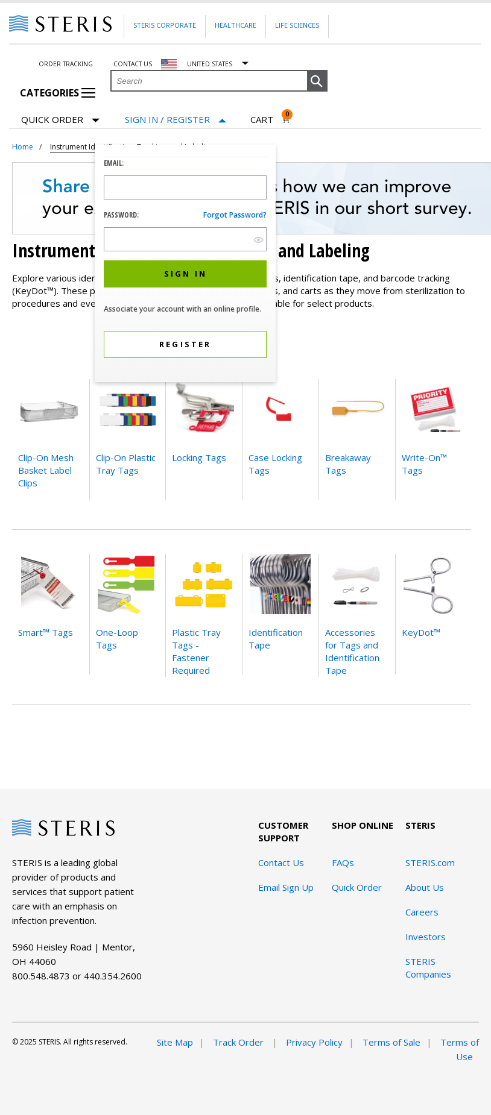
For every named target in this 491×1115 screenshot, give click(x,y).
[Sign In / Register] (175, 119)
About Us (424, 887)
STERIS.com (430, 862)
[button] (317, 81)
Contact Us (281, 862)
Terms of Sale (391, 1042)
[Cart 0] (270, 119)
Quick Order (60, 120)
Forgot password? (235, 215)
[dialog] (185, 265)
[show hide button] (258, 239)
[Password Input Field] (185, 239)
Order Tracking (66, 64)
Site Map (175, 1042)
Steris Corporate (164, 25)
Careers (422, 912)
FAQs (343, 862)
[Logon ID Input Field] (185, 187)
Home (22, 147)
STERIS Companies (428, 967)
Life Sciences (297, 25)
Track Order (239, 1042)
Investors (425, 937)
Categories (57, 92)
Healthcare (235, 25)
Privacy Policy (314, 1042)
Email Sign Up (286, 887)
